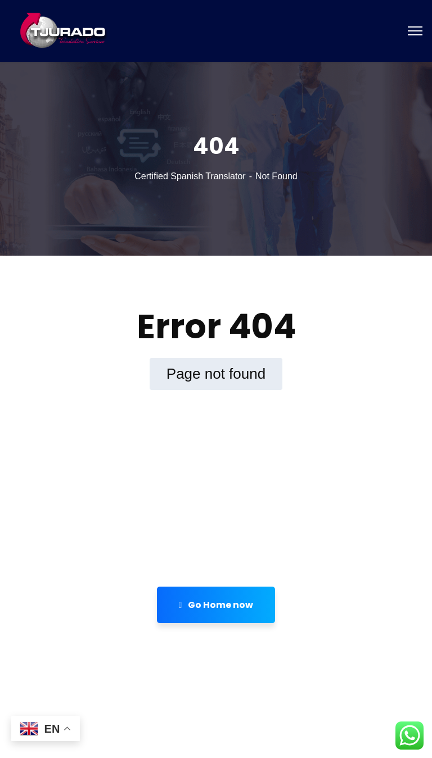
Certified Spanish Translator (189, 176)
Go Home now (216, 604)
